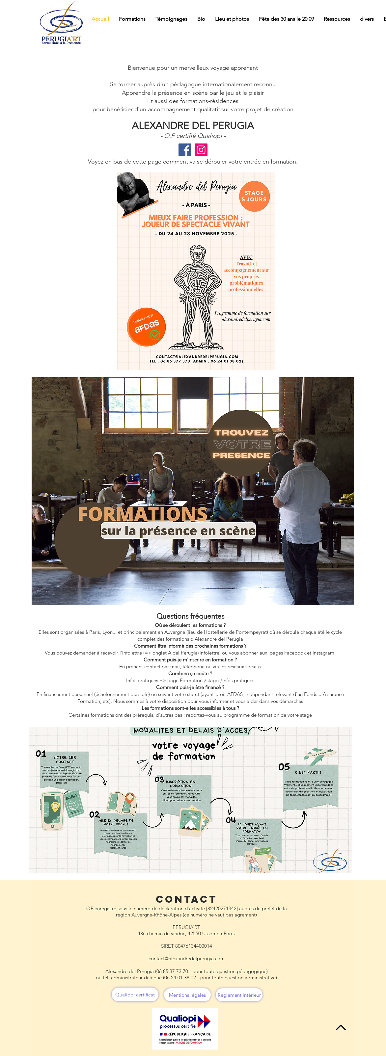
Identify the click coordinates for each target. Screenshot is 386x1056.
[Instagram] (201, 149)
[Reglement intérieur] (239, 994)
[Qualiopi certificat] (135, 994)
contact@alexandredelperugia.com (187, 958)
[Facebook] (185, 149)
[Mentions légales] (187, 994)
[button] (132, 19)
